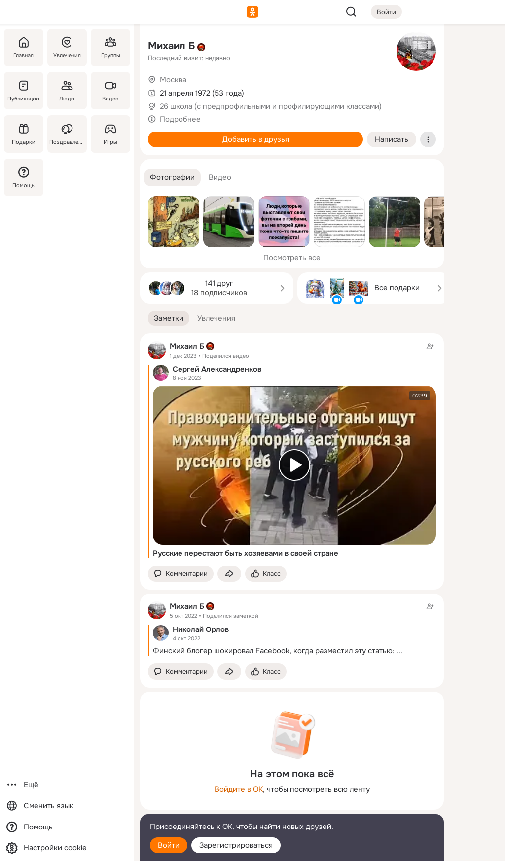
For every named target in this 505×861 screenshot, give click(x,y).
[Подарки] (23, 134)
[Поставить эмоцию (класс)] (266, 574)
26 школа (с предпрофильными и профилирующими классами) (271, 106)
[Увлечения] (67, 47)
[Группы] (110, 47)
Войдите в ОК (239, 789)
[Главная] (23, 47)
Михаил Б (171, 46)
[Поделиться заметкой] (229, 574)
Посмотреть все (292, 258)
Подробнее (180, 119)
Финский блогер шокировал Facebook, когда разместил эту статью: (274, 651)
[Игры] (110, 134)
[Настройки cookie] (67, 848)
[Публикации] (23, 90)
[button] (172, 177)
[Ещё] (67, 784)
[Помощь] (23, 177)
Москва (173, 80)
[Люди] (67, 90)
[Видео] (110, 90)
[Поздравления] (67, 134)
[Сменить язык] (67, 806)
